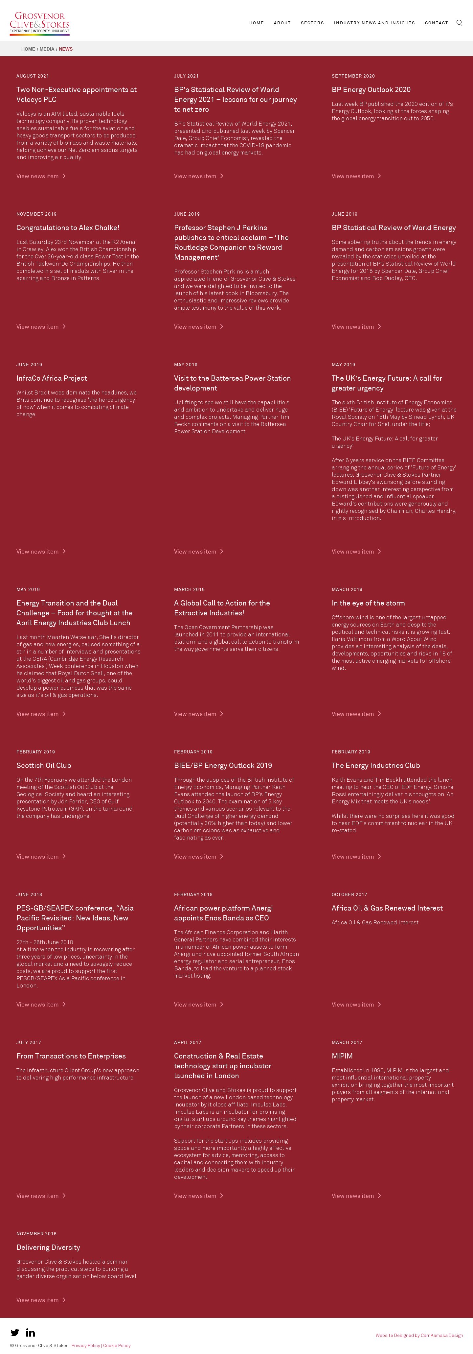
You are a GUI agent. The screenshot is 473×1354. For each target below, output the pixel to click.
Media (47, 49)
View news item (41, 176)
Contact (436, 23)
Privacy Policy (86, 1345)
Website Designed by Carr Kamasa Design (419, 1335)
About (282, 23)
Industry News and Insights (374, 23)
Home (256, 23)
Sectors (312, 23)
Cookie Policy (117, 1345)
